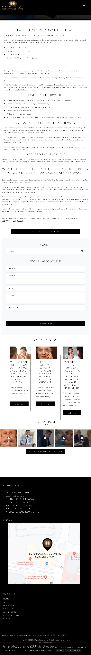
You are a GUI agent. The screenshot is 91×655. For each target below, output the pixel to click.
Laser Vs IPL (14, 55)
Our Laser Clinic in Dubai (23, 58)
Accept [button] (60, 650)
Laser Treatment (17, 48)
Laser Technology (18, 51)
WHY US (6, 602)
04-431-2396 (19, 505)
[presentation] (23, 315)
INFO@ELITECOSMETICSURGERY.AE (22, 512)
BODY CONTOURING (12, 615)
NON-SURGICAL (10, 605)
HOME (6, 599)
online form (18, 220)
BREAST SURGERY (10, 609)
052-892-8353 (19, 508)
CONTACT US (8, 619)
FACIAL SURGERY (10, 612)
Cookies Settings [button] (73, 650)
